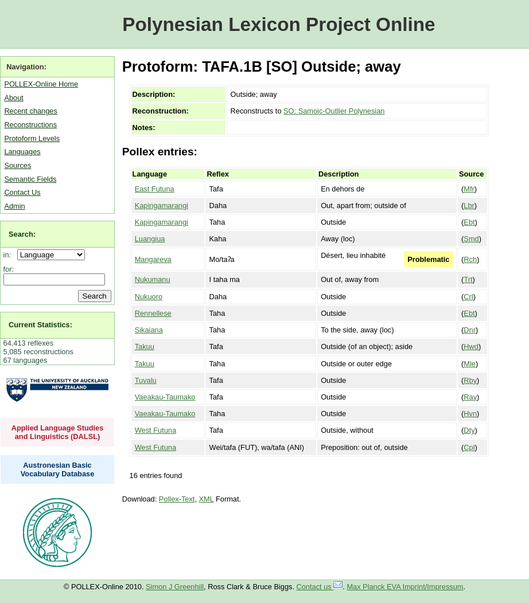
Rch (470, 259)
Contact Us (22, 192)
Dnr (470, 330)
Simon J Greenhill (175, 586)
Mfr (469, 189)
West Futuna (155, 430)
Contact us (320, 586)
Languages (22, 151)
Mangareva (153, 259)
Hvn (470, 413)
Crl (468, 296)
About (13, 97)
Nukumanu (152, 279)
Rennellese (153, 313)
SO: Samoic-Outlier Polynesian (333, 111)
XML (206, 499)
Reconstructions (30, 124)
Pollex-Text (177, 499)
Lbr (469, 205)
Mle (470, 363)
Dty (469, 430)
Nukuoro (148, 296)
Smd (471, 238)
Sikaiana (149, 330)
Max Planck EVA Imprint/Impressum (405, 586)
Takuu (144, 346)
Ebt (469, 222)
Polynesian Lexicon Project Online (278, 24)
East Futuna (154, 189)
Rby (470, 380)
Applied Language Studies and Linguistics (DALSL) (57, 432)
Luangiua (150, 238)
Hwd (471, 346)
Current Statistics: (40, 324)
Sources (17, 165)
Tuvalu (146, 380)
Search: (22, 234)
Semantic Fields (30, 179)
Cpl (469, 447)
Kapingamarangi (161, 205)
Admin (14, 206)
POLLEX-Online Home (41, 84)
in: (9, 254)
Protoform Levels (32, 138)
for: (8, 269)
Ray (470, 397)
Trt (468, 279)
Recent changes (30, 111)
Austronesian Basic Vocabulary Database (58, 469)
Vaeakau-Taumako (165, 397)
